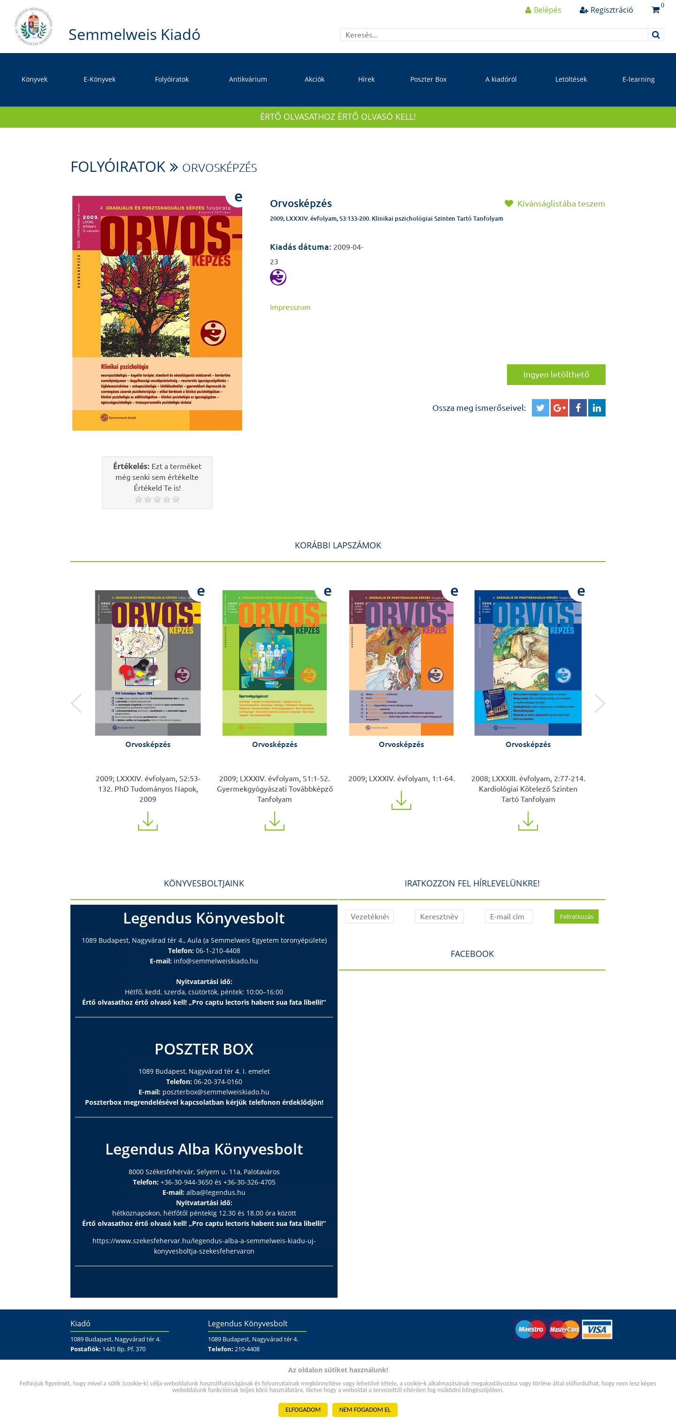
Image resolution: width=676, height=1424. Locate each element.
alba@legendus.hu (216, 1192)
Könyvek (34, 79)
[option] (147, 703)
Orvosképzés (219, 168)
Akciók (314, 79)
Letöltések (571, 79)
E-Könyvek (99, 79)
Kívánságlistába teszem (555, 203)
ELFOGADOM (303, 1410)
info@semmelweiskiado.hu (216, 960)
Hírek (366, 79)
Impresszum (290, 307)
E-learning (638, 79)
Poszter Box (428, 79)
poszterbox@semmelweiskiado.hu (215, 1091)
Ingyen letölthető (556, 374)
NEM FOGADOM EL (365, 1410)
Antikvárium (248, 79)
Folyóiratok (172, 79)
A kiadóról (501, 79)
